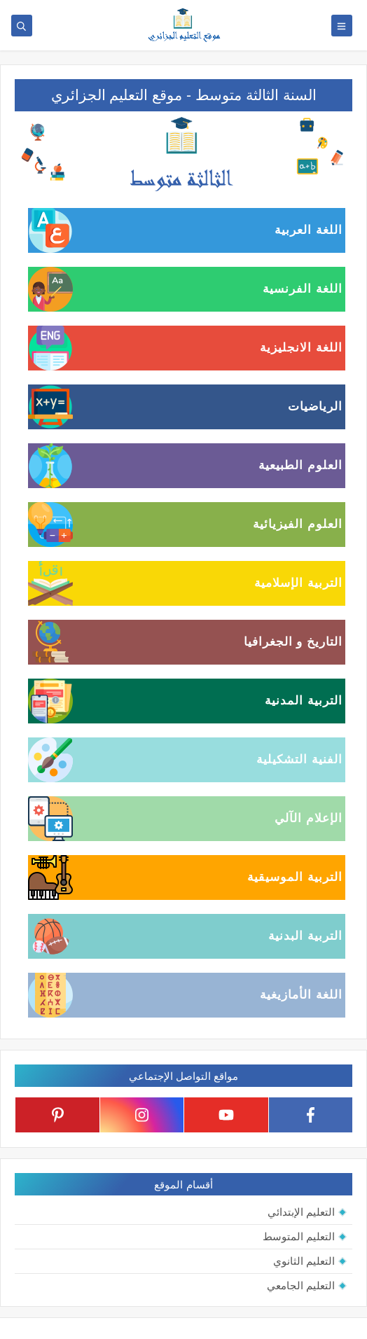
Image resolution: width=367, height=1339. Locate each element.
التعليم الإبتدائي (301, 1212)
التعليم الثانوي (304, 1261)
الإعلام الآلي (308, 818)
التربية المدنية (303, 700)
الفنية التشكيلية (299, 759)
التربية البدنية (305, 936)
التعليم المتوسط (299, 1236)
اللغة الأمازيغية (301, 994)
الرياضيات (315, 406)
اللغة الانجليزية (301, 347)
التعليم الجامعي (301, 1285)
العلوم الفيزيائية (297, 524)
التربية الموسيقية (294, 877)
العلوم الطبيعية (300, 465)
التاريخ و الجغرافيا (293, 641)
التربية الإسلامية (298, 583)
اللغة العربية (308, 230)
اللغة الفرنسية (302, 289)
